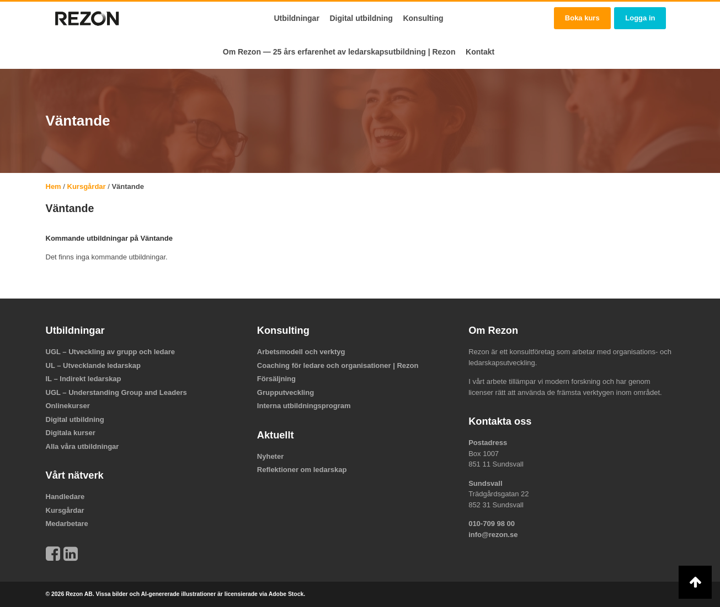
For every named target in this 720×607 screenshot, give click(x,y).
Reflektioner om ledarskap (302, 469)
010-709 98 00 (491, 523)
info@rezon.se (493, 534)
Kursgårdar (86, 186)
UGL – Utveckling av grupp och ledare (110, 352)
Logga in (640, 18)
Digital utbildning (360, 18)
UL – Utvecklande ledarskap (93, 365)
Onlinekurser (68, 406)
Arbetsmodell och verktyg (301, 352)
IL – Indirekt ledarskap (83, 379)
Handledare (65, 496)
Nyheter (270, 456)
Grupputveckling (285, 392)
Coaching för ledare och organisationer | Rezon (338, 365)
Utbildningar (296, 18)
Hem (53, 186)
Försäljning (276, 379)
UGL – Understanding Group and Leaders (116, 392)
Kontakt (480, 51)
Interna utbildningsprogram (304, 406)
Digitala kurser (70, 433)
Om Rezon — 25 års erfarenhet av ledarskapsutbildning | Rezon (339, 51)
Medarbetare (67, 523)
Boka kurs (582, 18)
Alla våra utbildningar (82, 446)
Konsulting (423, 18)
